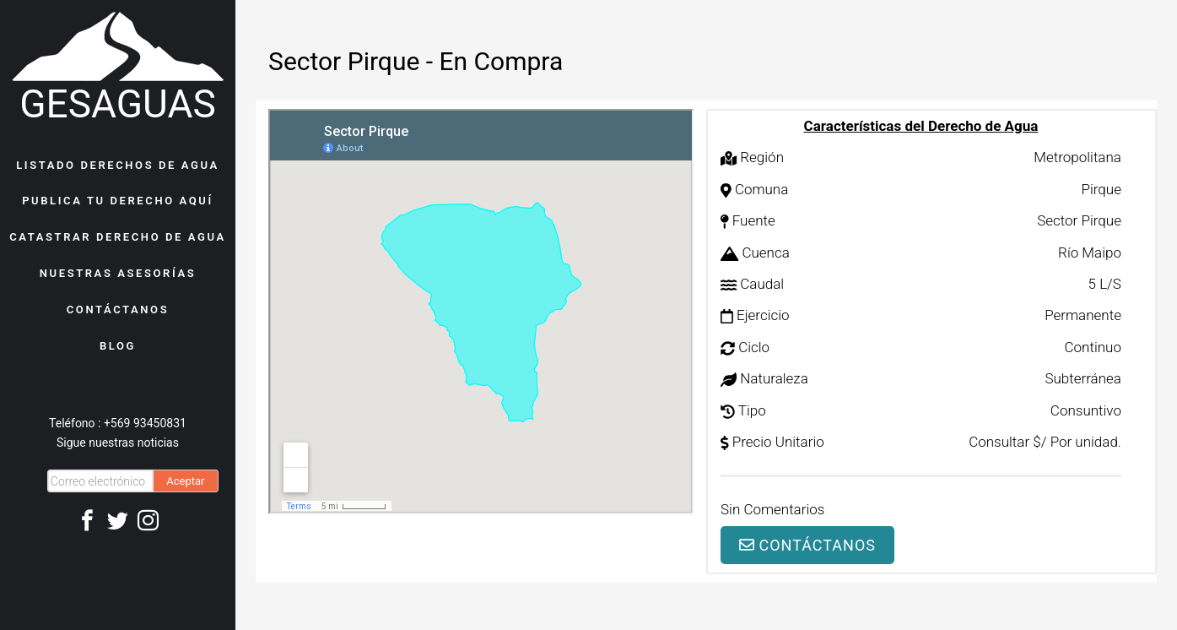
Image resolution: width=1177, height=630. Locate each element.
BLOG (118, 345)
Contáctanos (807, 545)
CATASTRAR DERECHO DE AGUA (117, 237)
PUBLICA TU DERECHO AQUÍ (117, 200)
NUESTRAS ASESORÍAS (118, 273)
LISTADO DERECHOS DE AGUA (117, 165)
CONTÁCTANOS (118, 309)
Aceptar (185, 481)
